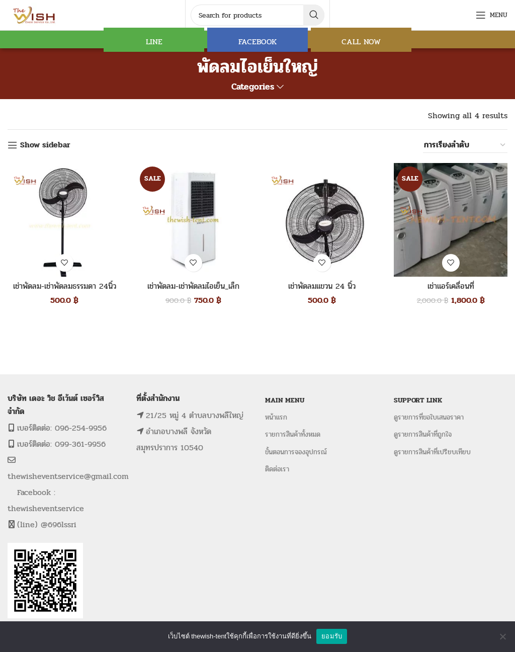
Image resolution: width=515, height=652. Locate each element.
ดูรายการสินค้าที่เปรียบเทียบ (432, 452)
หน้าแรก (276, 417)
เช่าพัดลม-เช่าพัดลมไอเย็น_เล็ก (193, 286)
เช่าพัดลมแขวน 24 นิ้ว (322, 286)
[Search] (257, 15)
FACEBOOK (257, 41)
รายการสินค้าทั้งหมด (292, 434)
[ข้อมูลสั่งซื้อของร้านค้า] (465, 144)
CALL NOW (361, 41)
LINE (154, 41)
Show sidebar (45, 145)
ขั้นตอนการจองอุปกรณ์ (296, 452)
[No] (502, 636)
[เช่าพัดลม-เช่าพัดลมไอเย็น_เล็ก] (193, 220)
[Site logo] (35, 14)
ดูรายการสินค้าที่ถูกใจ (423, 434)
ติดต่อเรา (277, 469)
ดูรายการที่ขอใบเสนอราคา (429, 417)
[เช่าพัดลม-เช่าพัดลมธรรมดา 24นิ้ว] (64, 220)
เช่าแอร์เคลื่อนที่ (450, 286)
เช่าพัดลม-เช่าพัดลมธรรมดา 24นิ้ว (64, 286)
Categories (252, 87)
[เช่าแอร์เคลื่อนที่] (450, 220)
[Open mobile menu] (491, 15)
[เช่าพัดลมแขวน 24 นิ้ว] (322, 220)
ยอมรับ (331, 636)
